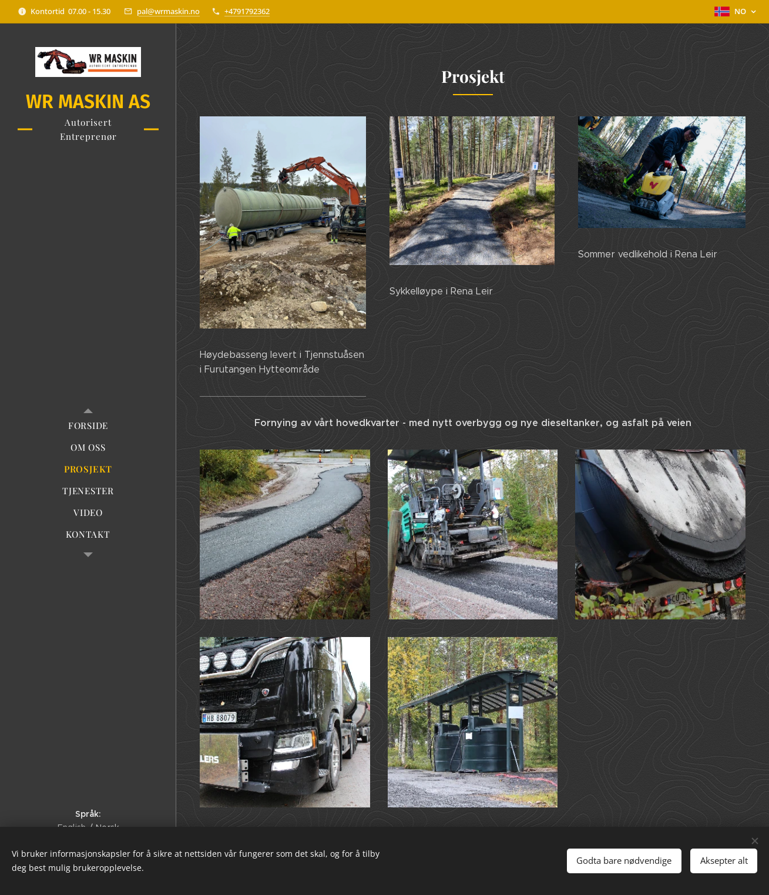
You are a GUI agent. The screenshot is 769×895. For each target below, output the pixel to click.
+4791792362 (247, 11)
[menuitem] (88, 426)
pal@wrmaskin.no (168, 11)
